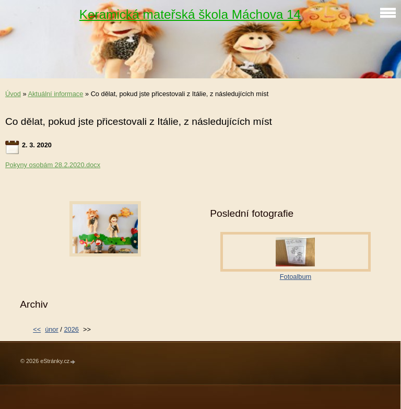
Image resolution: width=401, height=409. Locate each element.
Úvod (13, 94)
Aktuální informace (55, 94)
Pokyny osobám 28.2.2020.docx (52, 165)
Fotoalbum (295, 277)
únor (51, 329)
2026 (71, 329)
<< (37, 329)
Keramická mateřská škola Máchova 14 (190, 14)
